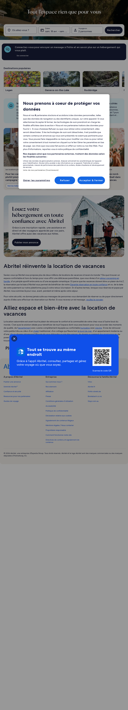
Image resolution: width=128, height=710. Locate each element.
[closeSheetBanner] (14, 338)
